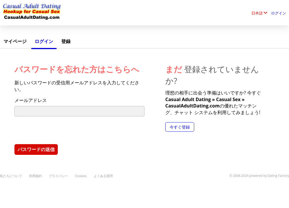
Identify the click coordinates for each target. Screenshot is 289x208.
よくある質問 (103, 176)
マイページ (15, 41)
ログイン (278, 13)
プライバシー (58, 176)
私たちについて (11, 176)
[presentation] (58, 130)
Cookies (80, 176)
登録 (66, 41)
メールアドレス (30, 100)
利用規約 (35, 176)
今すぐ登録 (180, 127)
